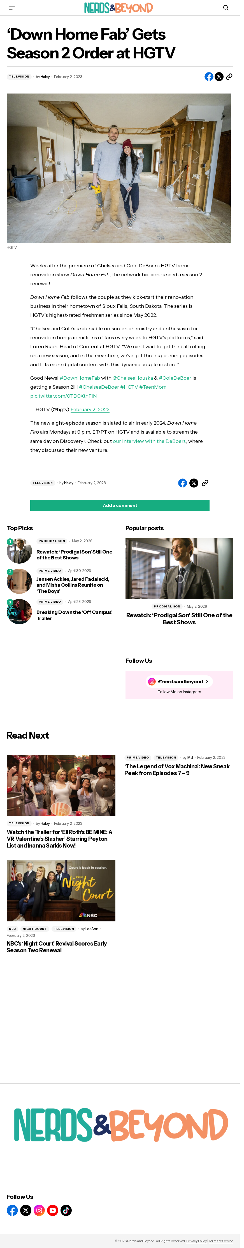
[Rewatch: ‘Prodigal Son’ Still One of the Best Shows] (19, 551)
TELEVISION (19, 76)
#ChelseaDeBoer (99, 387)
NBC (12, 929)
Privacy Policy (196, 1241)
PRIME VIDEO (50, 571)
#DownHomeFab (80, 378)
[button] (11, 7)
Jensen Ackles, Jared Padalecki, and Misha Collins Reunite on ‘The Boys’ (72, 585)
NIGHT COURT (35, 929)
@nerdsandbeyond (180, 682)
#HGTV (129, 387)
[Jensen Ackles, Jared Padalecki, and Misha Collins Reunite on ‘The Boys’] (19, 581)
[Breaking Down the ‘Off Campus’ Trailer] (19, 611)
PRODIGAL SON (52, 541)
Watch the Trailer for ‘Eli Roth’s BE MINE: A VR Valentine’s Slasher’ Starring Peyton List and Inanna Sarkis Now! (59, 839)
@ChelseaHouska (133, 378)
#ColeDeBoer (175, 378)
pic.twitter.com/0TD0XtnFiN (63, 396)
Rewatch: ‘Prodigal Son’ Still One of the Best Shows (74, 555)
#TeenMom (152, 387)
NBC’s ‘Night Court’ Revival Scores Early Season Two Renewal (57, 947)
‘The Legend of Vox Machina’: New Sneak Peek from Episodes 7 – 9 (176, 769)
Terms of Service (221, 1241)
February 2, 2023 (90, 409)
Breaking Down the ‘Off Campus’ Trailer (74, 615)
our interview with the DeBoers (149, 441)
